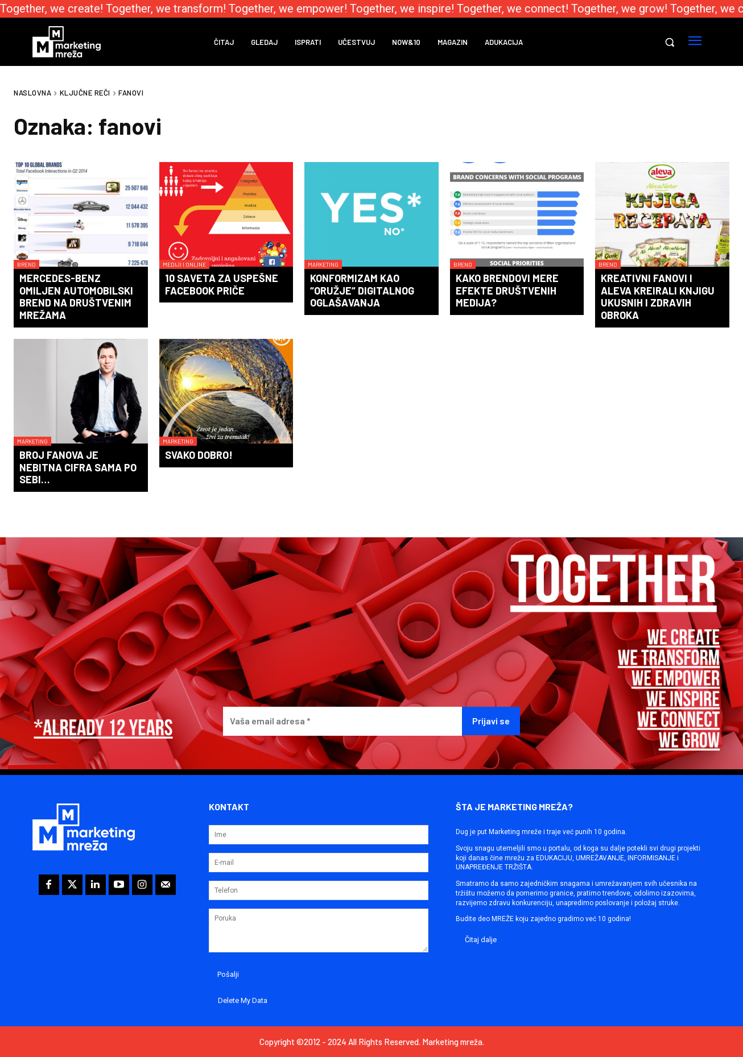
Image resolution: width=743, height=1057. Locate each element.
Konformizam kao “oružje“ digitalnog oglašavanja (362, 290)
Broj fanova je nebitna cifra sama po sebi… (78, 467)
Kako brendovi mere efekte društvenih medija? (507, 290)
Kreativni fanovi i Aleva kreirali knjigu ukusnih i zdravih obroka (658, 296)
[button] (669, 42)
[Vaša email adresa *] (342, 721)
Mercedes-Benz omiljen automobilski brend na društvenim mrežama (76, 296)
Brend (26, 264)
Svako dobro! (199, 455)
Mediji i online (184, 264)
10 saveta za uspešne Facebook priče (221, 284)
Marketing (323, 264)
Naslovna (32, 92)
